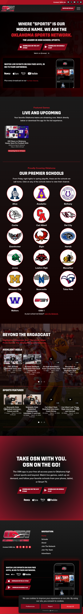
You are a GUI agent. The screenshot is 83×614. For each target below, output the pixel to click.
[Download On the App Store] (30, 47)
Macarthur (68, 267)
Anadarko (41, 203)
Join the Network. (51, 313)
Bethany (68, 203)
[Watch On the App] (68, 9)
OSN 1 (41, 310)
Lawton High (41, 267)
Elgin (41, 246)
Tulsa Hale (68, 289)
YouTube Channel (34, 80)
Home (44, 535)
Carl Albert (41, 224)
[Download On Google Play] (54, 47)
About (44, 542)
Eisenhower (15, 246)
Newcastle (41, 289)
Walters (15, 310)
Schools (45, 539)
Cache (15, 224)
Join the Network (48, 546)
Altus (14, 203)
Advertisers (46, 553)
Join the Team (47, 549)
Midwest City (15, 289)
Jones (15, 267)
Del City (68, 224)
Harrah (68, 246)
